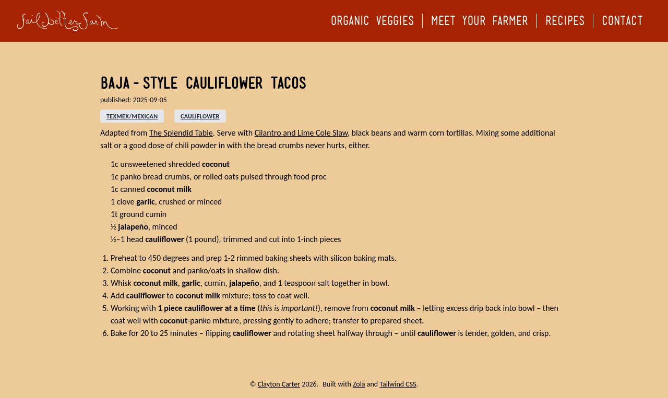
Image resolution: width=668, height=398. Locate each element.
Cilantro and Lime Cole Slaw (301, 133)
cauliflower (200, 116)
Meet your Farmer (479, 21)
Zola (359, 384)
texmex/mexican (132, 116)
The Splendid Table (181, 133)
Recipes (564, 21)
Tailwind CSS (397, 384)
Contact (622, 21)
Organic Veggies (372, 21)
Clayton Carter (279, 384)
